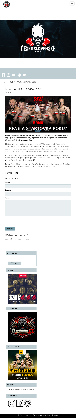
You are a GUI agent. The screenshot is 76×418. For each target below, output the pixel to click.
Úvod (5, 82)
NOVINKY (12, 82)
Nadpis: (8, 190)
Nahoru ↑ (55, 415)
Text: (7, 198)
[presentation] (20, 221)
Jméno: (8, 182)
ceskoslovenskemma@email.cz (23, 390)
